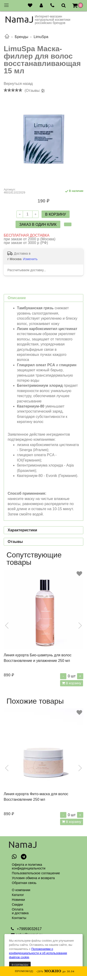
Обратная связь (24, 883)
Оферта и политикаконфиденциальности (28, 866)
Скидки (17, 904)
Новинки (18, 900)
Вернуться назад (18, 84)
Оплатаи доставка (20, 911)
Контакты (19, 918)
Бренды (21, 37)
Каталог (18, 895)
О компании (21, 890)
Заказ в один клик (37, 224)
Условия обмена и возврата (33, 878)
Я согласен (20, 965)
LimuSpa (41, 37)
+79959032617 (29, 929)
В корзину (73, 683)
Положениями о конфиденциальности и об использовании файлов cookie (38, 953)
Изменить (30, 259)
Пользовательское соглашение (36, 873)
